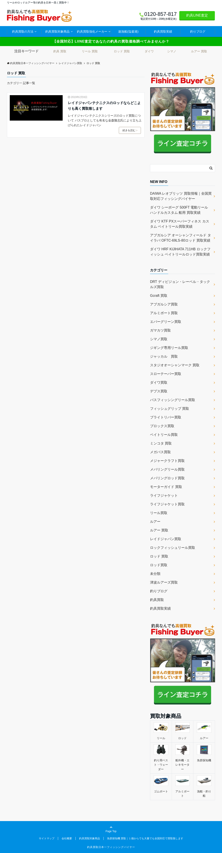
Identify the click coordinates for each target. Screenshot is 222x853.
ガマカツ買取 (160, 330)
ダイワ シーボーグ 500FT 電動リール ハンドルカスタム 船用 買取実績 (179, 210)
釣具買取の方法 (22, 31)
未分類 (155, 574)
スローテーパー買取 (165, 374)
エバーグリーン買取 (165, 322)
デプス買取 (158, 391)
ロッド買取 (158, 565)
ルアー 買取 (199, 51)
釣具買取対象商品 (57, 31)
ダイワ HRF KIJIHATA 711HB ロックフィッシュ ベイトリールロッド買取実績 (180, 251)
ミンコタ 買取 (161, 443)
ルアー (155, 521)
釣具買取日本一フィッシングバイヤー (111, 847)
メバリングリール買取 (167, 469)
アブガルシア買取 (164, 304)
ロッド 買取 (122, 51)
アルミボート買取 (164, 313)
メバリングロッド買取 (167, 478)
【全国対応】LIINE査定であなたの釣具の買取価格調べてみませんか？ (111, 41)
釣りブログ (197, 31)
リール (161, 738)
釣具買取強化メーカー (92, 31)
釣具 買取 (59, 51)
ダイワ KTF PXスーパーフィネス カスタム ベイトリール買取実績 (179, 223)
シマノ (171, 51)
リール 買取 (90, 51)
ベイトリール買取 (164, 434)
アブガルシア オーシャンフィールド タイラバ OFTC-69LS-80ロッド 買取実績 (180, 237)
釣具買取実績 (163, 31)
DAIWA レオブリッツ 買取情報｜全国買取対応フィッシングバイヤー (181, 196)
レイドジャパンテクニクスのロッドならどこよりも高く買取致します (104, 105)
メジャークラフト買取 (167, 461)
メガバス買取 (160, 452)
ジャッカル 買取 (164, 356)
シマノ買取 (158, 339)
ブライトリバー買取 (165, 417)
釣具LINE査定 (197, 15)
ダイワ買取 (158, 382)
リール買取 (158, 513)
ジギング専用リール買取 (169, 348)
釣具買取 (157, 600)
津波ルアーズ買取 (164, 582)
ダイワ (149, 51)
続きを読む (129, 130)
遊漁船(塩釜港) (128, 31)
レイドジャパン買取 (165, 539)
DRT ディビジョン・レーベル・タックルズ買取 (180, 284)
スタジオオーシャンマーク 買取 (174, 365)
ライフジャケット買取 (167, 504)
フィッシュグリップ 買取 (169, 408)
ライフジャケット (164, 495)
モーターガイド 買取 (166, 487)
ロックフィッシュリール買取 (172, 547)
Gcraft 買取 (158, 295)
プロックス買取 (162, 426)
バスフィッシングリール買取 (172, 400)
